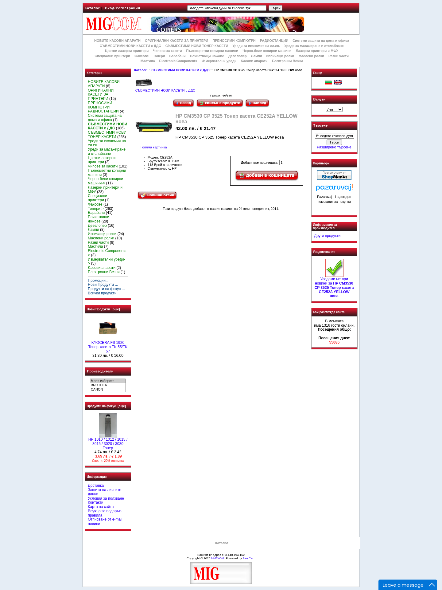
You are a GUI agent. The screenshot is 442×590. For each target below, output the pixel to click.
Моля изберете (108, 381)
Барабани (177, 56)
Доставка (96, 485)
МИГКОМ (217, 558)
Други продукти (327, 236)
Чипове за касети (167, 51)
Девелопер (237, 56)
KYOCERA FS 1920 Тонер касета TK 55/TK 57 (108, 345)
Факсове (141, 56)
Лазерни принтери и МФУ (317, 51)
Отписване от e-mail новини (105, 521)
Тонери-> (95, 208)
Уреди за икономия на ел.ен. (256, 46)
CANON (108, 389)
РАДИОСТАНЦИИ (274, 40)
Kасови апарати (254, 61)
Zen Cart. (249, 558)
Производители (100, 371)
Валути (319, 99)
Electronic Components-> (107, 253)
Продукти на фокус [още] (106, 406)
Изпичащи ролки (280, 56)
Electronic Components (178, 61)
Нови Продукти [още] (103, 309)
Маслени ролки (311, 56)
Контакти (95, 502)
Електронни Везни (287, 61)
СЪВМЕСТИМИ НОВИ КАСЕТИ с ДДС (180, 70)
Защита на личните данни (104, 492)
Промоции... (98, 280)
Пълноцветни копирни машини (212, 51)
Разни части (338, 56)
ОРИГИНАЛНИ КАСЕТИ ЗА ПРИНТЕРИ (176, 40)
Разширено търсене (334, 147)
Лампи (256, 56)
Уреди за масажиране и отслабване (313, 46)
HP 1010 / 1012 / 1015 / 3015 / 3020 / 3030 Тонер (108, 442)
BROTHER (108, 385)
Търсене (320, 126)
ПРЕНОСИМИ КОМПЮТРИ (233, 40)
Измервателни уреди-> (106, 261)
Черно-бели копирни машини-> (105, 181)
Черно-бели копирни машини (266, 51)
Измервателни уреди (218, 61)
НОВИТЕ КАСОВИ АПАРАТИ (117, 40)
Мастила (148, 61)
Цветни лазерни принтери (127, 51)
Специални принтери (112, 56)
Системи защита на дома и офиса (321, 40)
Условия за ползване (106, 498)
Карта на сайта (101, 507)
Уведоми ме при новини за (334, 286)
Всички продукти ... (104, 293)
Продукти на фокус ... (106, 289)
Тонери (159, 56)
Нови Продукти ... (103, 284)
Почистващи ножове (207, 56)
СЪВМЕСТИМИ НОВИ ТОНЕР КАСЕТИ (196, 46)
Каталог (92, 8)
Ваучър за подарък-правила (105, 513)
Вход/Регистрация (122, 8)
